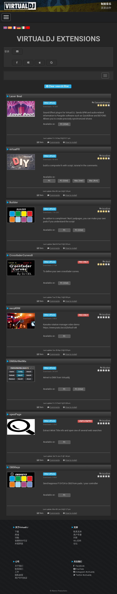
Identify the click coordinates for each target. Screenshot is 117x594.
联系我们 (19, 569)
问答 (75, 537)
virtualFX (14, 149)
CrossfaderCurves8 (20, 255)
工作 (17, 572)
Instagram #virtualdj (83, 572)
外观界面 (19, 543)
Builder (13, 202)
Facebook (78, 566)
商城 (17, 535)
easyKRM (14, 308)
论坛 (75, 543)
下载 (17, 531)
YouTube (78, 569)
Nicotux (106, 367)
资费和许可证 (21, 541)
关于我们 (19, 566)
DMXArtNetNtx (17, 361)
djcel (107, 261)
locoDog (106, 155)
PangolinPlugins (102, 102)
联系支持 (77, 531)
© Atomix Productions (58, 591)
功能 (17, 537)
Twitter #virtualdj (82, 575)
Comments (55, 142)
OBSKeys (14, 467)
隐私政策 (19, 575)
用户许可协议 (21, 578)
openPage (15, 414)
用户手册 (77, 535)
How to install (71, 142)
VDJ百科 (77, 541)
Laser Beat (15, 96)
